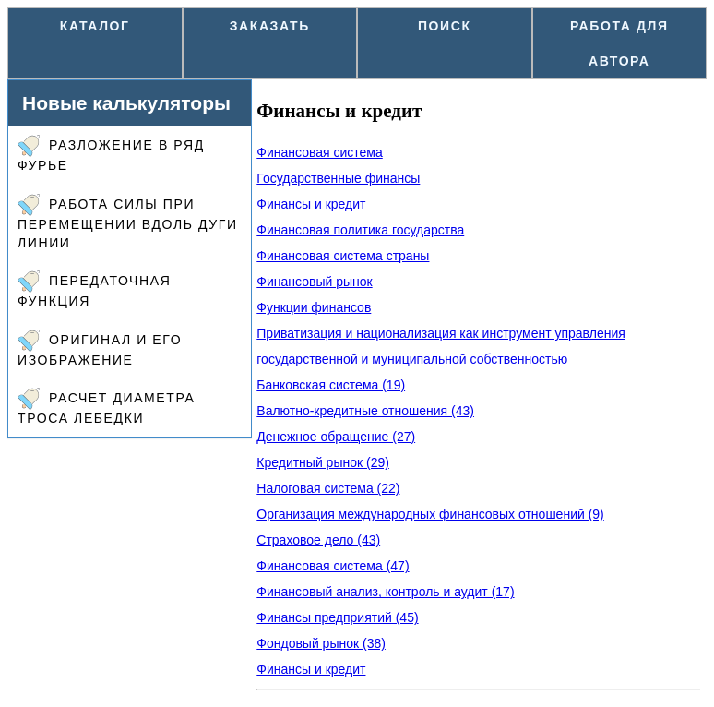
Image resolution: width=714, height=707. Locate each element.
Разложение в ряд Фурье (111, 154)
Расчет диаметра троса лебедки (106, 406)
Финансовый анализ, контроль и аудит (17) (385, 591)
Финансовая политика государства (360, 229)
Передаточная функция (94, 289)
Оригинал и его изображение (100, 348)
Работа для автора (619, 43)
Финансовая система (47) (332, 565)
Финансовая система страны (342, 255)
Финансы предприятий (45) (337, 617)
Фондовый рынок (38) (321, 643)
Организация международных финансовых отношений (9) (429, 514)
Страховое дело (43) (318, 540)
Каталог (95, 25)
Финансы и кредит (310, 204)
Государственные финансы (338, 178)
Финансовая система (319, 152)
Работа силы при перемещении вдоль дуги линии (128, 222)
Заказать (270, 25)
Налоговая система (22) (327, 488)
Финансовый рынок (314, 281)
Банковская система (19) (330, 384)
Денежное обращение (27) (335, 436)
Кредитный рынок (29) (322, 462)
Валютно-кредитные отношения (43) (365, 410)
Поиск (444, 25)
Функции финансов (313, 307)
